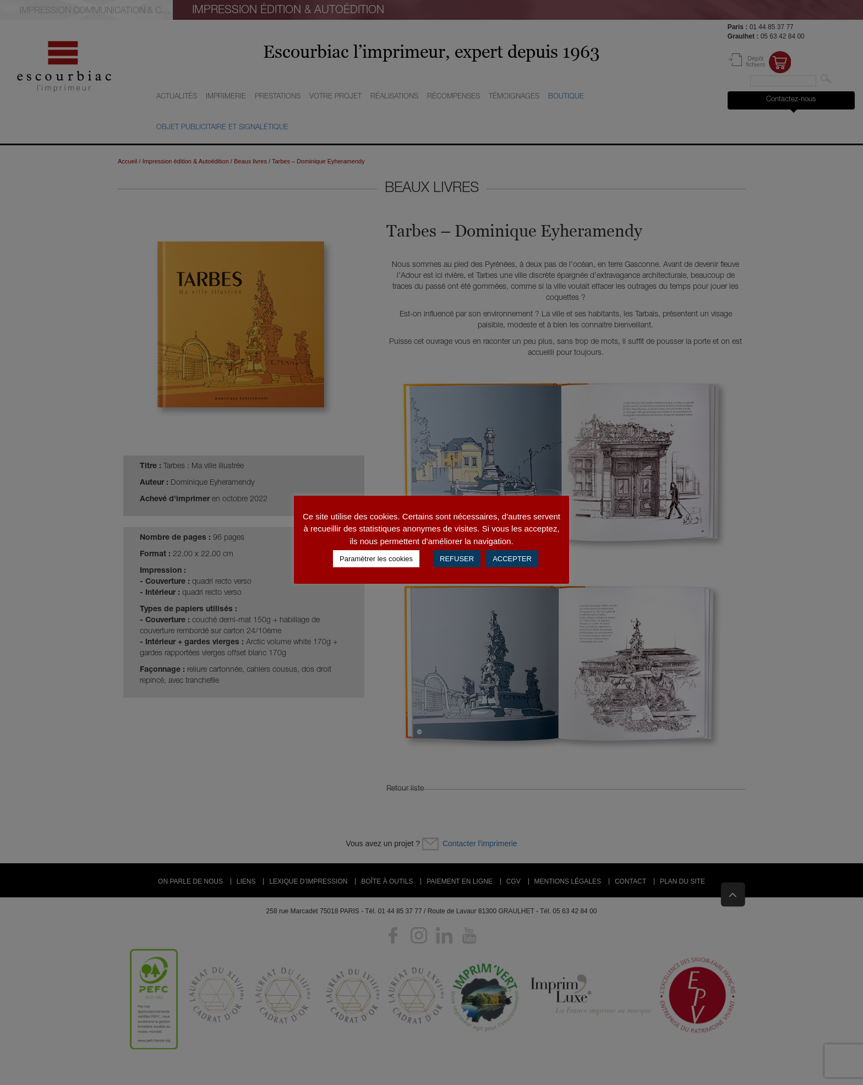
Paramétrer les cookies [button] (376, 559)
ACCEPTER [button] (512, 559)
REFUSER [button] (457, 559)
